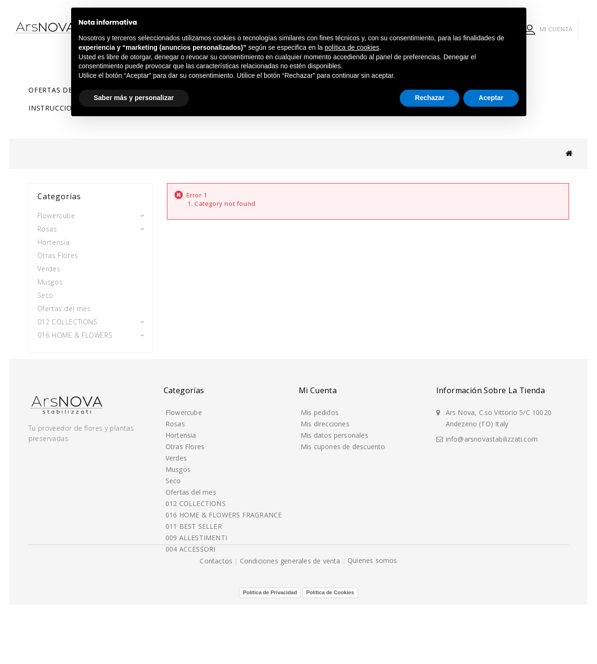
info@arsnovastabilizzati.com (492, 488)
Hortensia (53, 238)
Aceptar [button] (490, 97)
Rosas (47, 225)
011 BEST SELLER (65, 357)
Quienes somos (372, 641)
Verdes (49, 264)
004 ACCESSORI (63, 384)
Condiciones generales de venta (291, 641)
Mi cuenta (318, 441)
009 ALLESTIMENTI (67, 371)
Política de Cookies (330, 652)
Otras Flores (57, 251)
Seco (45, 291)
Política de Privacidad (270, 652)
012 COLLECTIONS (67, 318)
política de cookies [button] (352, 47)
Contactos (217, 641)
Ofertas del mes (61, 89)
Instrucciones (57, 107)
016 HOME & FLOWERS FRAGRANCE (75, 338)
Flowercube (56, 211)
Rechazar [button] (429, 97)
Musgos (50, 278)
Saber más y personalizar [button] (134, 97)
